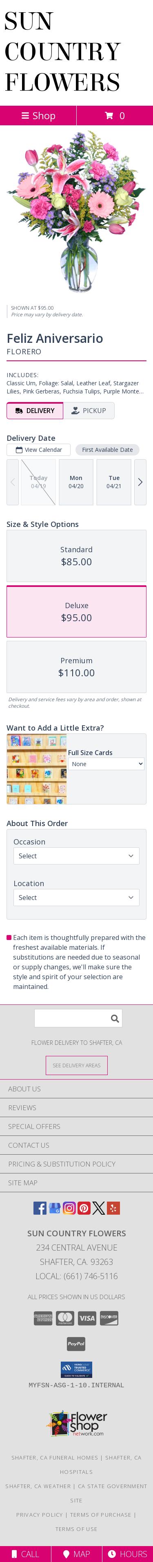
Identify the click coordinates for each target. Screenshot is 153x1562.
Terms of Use (76, 1529)
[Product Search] (78, 1018)
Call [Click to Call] (25, 1554)
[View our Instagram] (69, 1212)
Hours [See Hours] (127, 1554)
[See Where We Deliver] (77, 1065)
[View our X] (98, 1212)
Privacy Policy (39, 1514)
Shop (38, 115)
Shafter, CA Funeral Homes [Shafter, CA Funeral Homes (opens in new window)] (55, 1457)
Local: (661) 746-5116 (76, 1276)
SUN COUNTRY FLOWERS (62, 52)
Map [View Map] (76, 1554)
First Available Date (107, 449)
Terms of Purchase (101, 1514)
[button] (76, 1370)
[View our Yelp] (113, 1212)
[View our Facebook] (40, 1212)
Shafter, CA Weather (38, 1486)
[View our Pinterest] (84, 1212)
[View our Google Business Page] (54, 1212)
